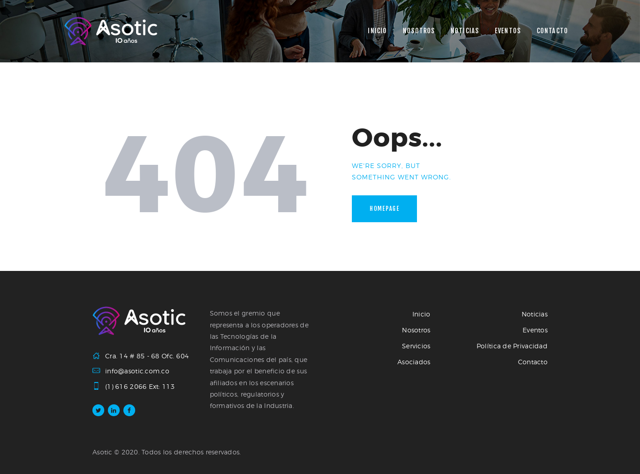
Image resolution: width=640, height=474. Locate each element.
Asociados (414, 362)
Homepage (384, 208)
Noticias (535, 314)
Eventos (535, 330)
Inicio (421, 314)
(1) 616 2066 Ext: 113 (140, 386)
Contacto (533, 362)
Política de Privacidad (512, 346)
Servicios (416, 346)
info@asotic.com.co (137, 371)
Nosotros (416, 330)
